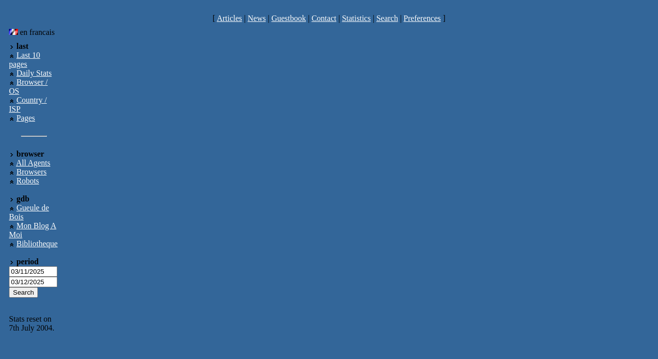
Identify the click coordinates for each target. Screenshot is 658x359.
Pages (25, 118)
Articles (229, 18)
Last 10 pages (24, 59)
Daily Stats (34, 73)
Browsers (31, 172)
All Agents (33, 163)
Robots (27, 181)
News (257, 18)
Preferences (422, 18)
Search (387, 18)
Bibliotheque (37, 243)
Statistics (356, 18)
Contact (324, 18)
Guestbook (288, 18)
